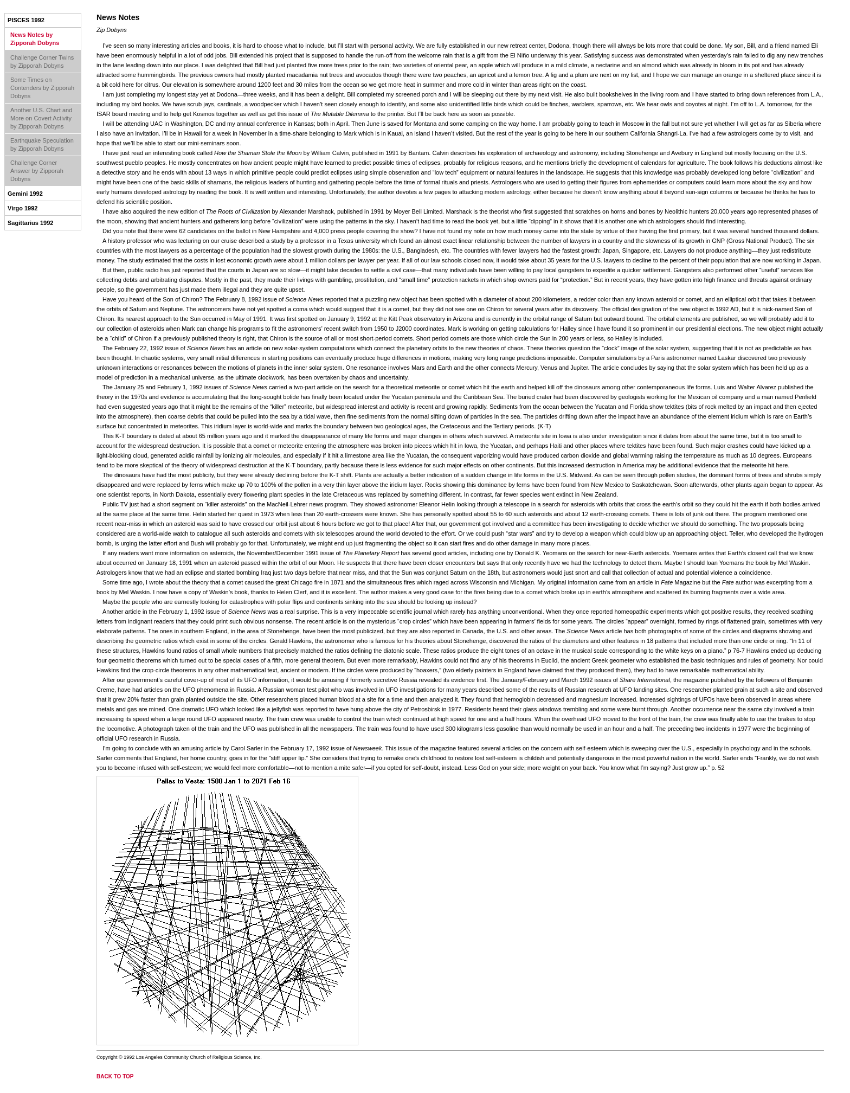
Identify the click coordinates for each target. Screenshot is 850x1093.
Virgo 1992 (22, 208)
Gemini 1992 (25, 193)
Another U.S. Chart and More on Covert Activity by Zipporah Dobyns (41, 118)
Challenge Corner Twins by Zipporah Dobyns (42, 61)
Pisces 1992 (26, 20)
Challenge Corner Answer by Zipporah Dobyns (36, 170)
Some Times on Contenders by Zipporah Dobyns (42, 87)
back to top (115, 1076)
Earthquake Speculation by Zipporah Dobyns (42, 144)
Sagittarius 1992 (30, 223)
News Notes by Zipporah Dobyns (34, 38)
